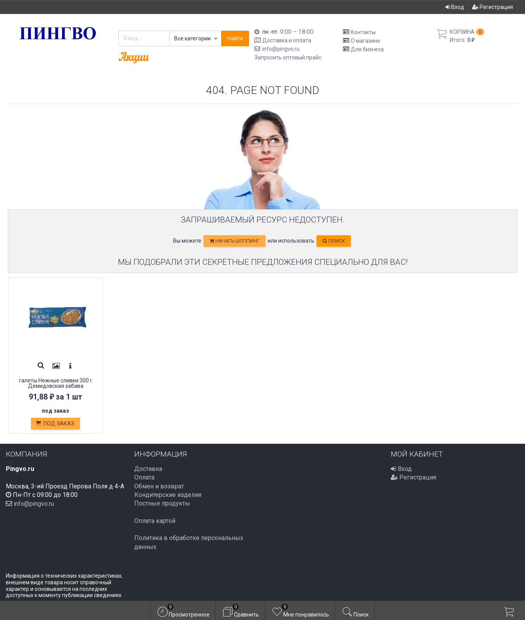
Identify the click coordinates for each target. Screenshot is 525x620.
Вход (454, 7)
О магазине (365, 41)
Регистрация (492, 7)
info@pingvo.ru (281, 49)
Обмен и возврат (159, 486)
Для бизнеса (367, 49)
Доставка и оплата (286, 40)
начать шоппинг (235, 241)
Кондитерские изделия (167, 494)
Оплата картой (154, 520)
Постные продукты (162, 503)
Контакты (363, 32)
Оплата (144, 477)
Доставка (148, 468)
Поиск (333, 241)
